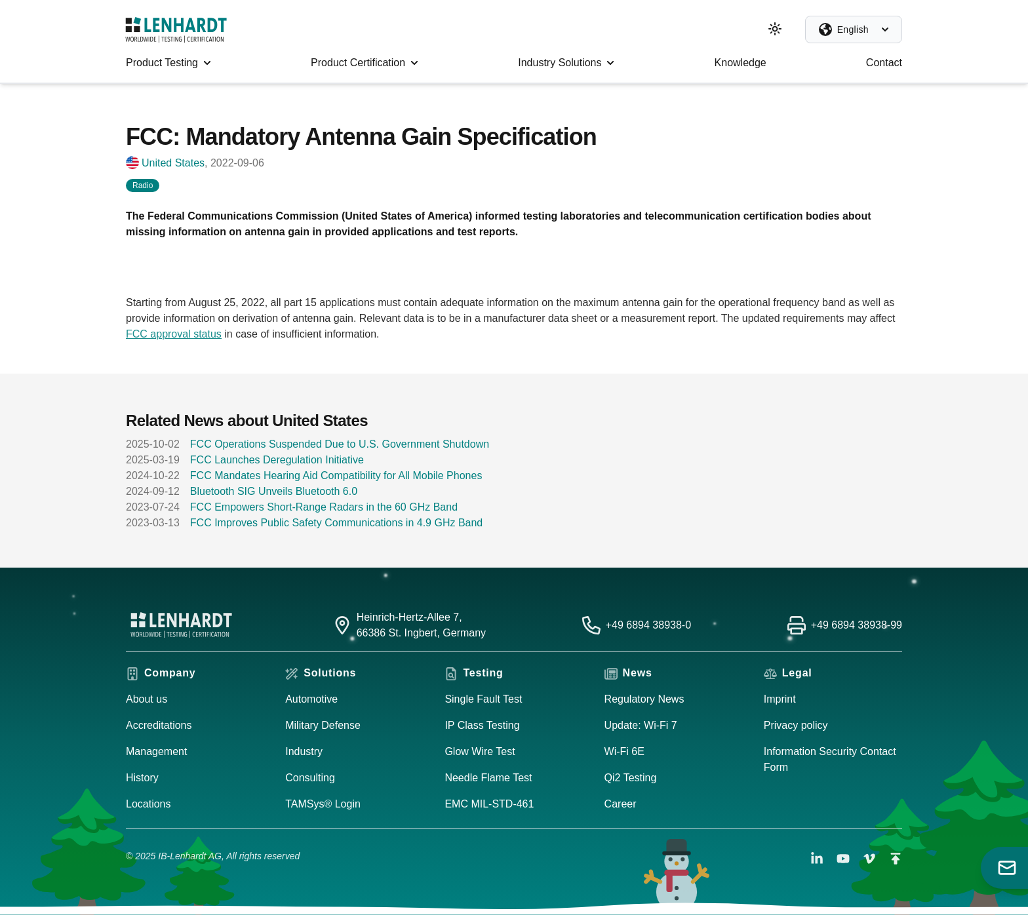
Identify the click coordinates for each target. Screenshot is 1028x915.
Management (156, 751)
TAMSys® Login (323, 803)
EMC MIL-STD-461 (489, 803)
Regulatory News (644, 699)
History (142, 777)
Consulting (310, 777)
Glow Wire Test (480, 751)
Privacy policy (796, 725)
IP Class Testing (482, 725)
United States (173, 162)
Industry (304, 751)
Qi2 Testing (630, 777)
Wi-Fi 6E (624, 751)
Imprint (780, 699)
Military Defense (323, 725)
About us (146, 699)
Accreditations (159, 725)
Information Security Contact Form (830, 759)
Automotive (311, 699)
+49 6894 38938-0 (648, 625)
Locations (148, 803)
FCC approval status (174, 334)
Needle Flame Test (488, 777)
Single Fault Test (483, 699)
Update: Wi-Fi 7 (640, 725)
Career (620, 803)
